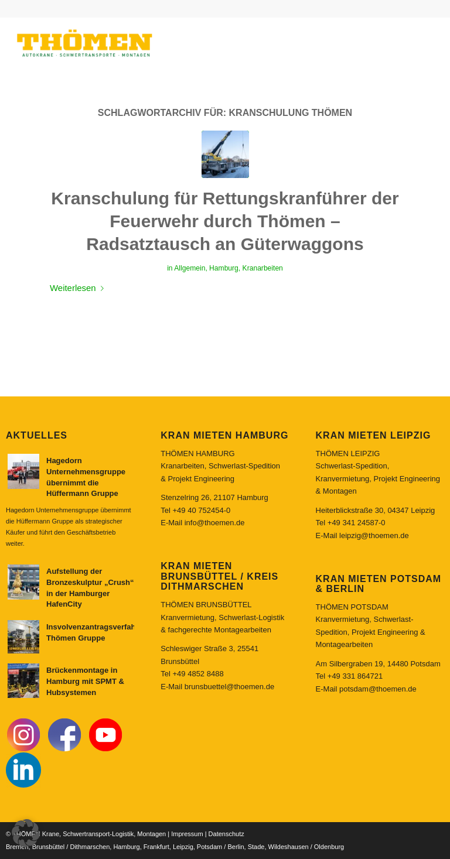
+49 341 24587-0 (357, 522)
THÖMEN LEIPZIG (348, 453)
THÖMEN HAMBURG (197, 453)
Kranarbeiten (263, 268)
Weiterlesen (79, 288)
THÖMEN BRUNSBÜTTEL (206, 604)
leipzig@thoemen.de (374, 535)
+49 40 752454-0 (202, 510)
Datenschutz (226, 833)
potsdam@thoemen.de (378, 689)
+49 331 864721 (355, 676)
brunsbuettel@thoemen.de (229, 686)
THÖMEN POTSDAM (352, 607)
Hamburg (223, 268)
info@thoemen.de (215, 522)
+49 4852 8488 (198, 673)
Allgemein (189, 268)
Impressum (187, 833)
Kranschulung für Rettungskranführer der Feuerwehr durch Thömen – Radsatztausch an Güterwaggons (224, 221)
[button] (26, 833)
